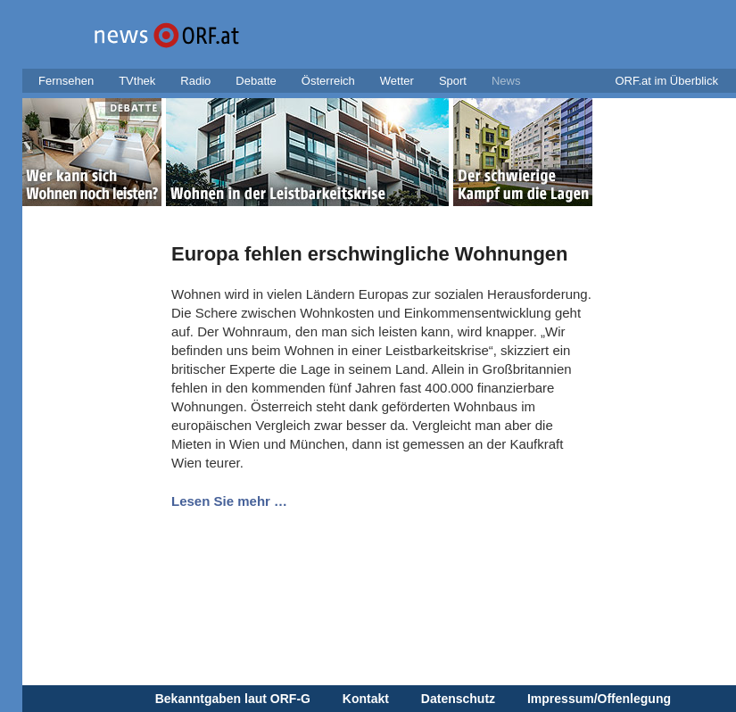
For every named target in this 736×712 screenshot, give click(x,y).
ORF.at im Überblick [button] (666, 80)
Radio (195, 80)
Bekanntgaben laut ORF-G (232, 698)
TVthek (137, 80)
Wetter (397, 80)
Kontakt (366, 698)
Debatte (256, 80)
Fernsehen (66, 80)
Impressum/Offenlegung (599, 698)
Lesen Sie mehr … (229, 501)
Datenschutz (458, 698)
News (506, 80)
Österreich (328, 80)
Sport (453, 80)
